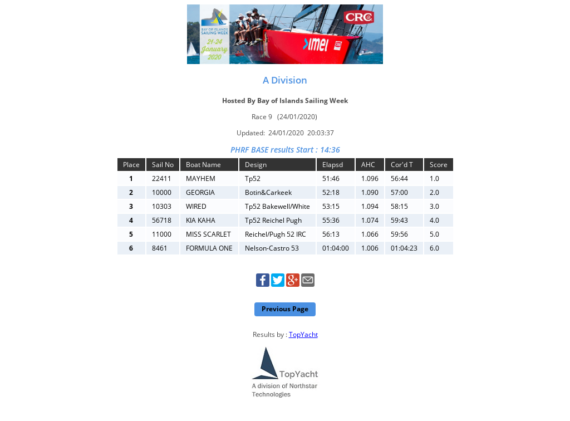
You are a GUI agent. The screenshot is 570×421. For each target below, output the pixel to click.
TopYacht (303, 334)
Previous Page (285, 309)
